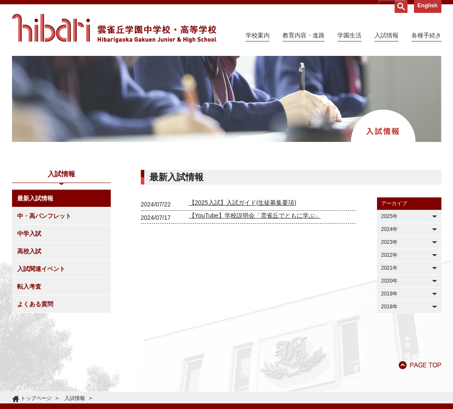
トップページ (36, 398)
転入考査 (29, 286)
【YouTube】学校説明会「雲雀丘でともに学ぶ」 (255, 215)
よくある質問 (35, 304)
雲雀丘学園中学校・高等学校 (114, 28)
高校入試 (29, 251)
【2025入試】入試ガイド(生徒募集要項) (242, 202)
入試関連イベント (41, 268)
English (427, 5)
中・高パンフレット (44, 215)
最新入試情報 (35, 198)
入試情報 (74, 398)
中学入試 (29, 233)
